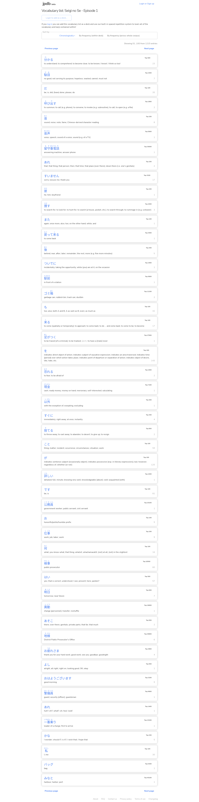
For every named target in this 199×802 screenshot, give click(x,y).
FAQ (103, 799)
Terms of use (140, 799)
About (95, 799)
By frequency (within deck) (91, 35)
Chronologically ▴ (67, 35)
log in (49, 24)
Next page (149, 48)
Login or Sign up (146, 3)
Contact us (112, 799)
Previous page (51, 48)
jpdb (47, 3)
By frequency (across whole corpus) (123, 35)
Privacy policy (126, 799)
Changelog (153, 799)
